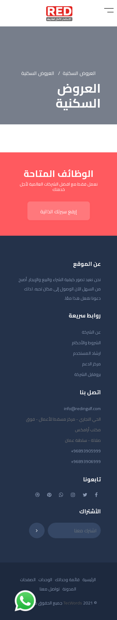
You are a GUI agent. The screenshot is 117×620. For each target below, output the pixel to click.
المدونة (69, 589)
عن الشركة (91, 332)
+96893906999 (86, 461)
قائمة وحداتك (67, 580)
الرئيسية (89, 580)
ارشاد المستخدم (87, 353)
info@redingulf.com (82, 409)
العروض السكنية (79, 73)
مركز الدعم (91, 364)
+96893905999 (86, 451)
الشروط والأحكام (86, 343)
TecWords (72, 603)
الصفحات (28, 580)
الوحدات (45, 580)
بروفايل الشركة (87, 374)
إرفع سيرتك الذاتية (58, 211)
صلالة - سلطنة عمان (83, 440)
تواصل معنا (50, 589)
